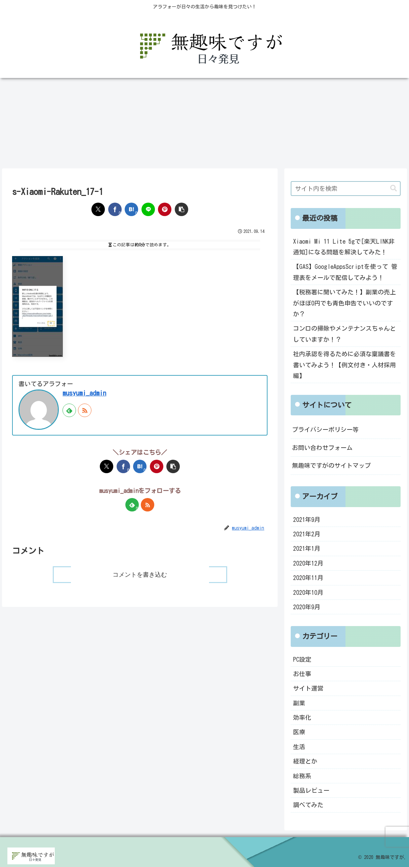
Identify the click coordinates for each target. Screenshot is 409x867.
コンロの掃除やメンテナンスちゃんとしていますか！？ (344, 333)
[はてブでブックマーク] (131, 209)
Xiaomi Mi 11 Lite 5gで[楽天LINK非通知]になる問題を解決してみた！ (344, 246)
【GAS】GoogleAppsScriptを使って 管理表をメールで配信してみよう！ (345, 271)
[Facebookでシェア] (115, 209)
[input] (346, 188)
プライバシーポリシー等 (325, 429)
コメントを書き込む (140, 574)
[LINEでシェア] (148, 209)
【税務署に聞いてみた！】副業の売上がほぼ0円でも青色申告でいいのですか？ (344, 303)
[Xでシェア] (98, 209)
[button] (181, 209)
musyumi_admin (84, 393)
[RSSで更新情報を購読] (84, 410)
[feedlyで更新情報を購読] (69, 410)
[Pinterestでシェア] (164, 209)
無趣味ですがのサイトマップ (331, 465)
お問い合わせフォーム (322, 448)
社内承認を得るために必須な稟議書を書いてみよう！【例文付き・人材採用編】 (344, 365)
